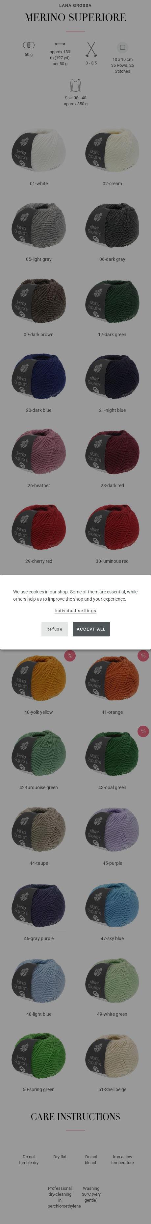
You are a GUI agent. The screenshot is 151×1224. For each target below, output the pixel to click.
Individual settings (76, 610)
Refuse (54, 629)
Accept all (91, 629)
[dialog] (75, 612)
